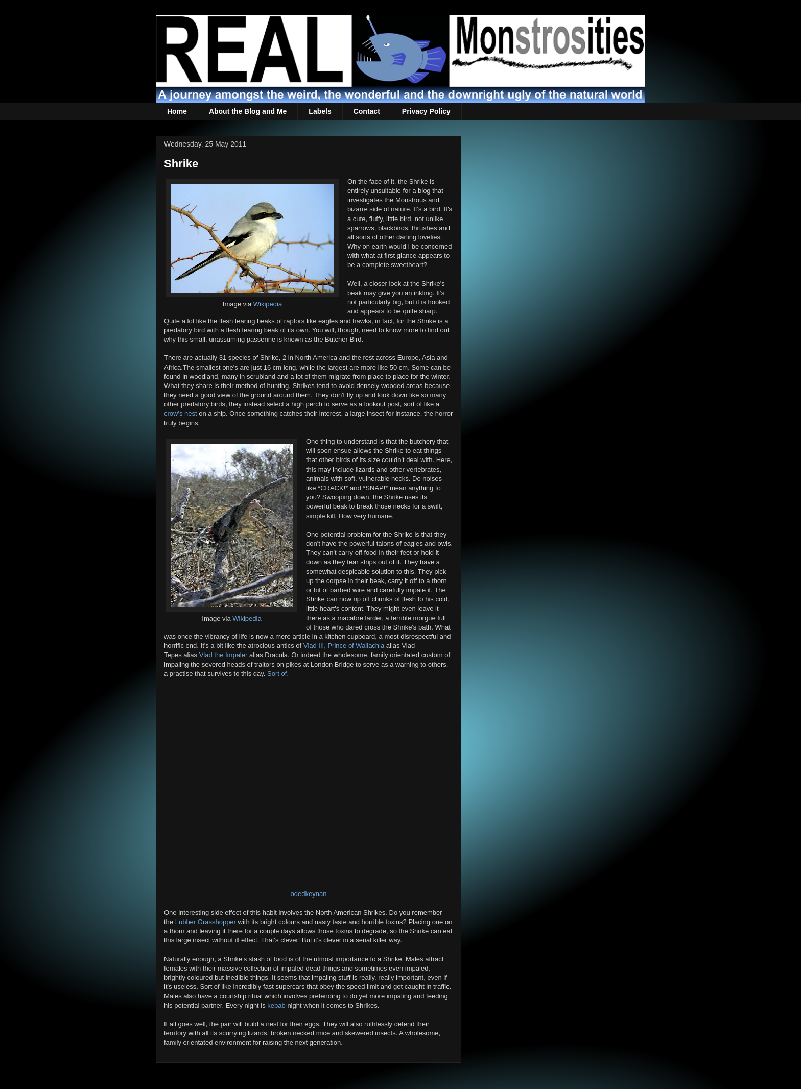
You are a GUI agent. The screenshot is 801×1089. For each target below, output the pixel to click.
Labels (320, 111)
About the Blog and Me (248, 111)
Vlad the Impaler (223, 655)
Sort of (277, 673)
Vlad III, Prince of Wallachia (343, 645)
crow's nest (180, 413)
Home (177, 111)
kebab (276, 1005)
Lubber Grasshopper (205, 922)
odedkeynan (309, 894)
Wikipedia (267, 304)
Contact (367, 111)
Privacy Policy (426, 111)
